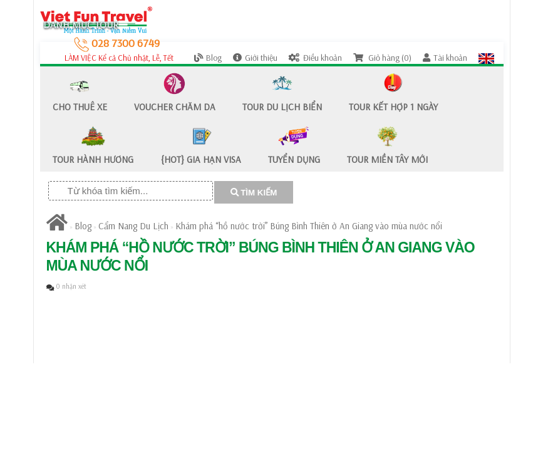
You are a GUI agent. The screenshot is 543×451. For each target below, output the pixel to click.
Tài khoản (445, 57)
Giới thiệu (255, 57)
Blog (208, 57)
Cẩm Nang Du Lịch (133, 226)
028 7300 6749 (117, 43)
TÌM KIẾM (253, 192)
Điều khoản (315, 57)
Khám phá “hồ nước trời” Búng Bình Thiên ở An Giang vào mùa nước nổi (308, 226)
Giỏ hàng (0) (382, 57)
